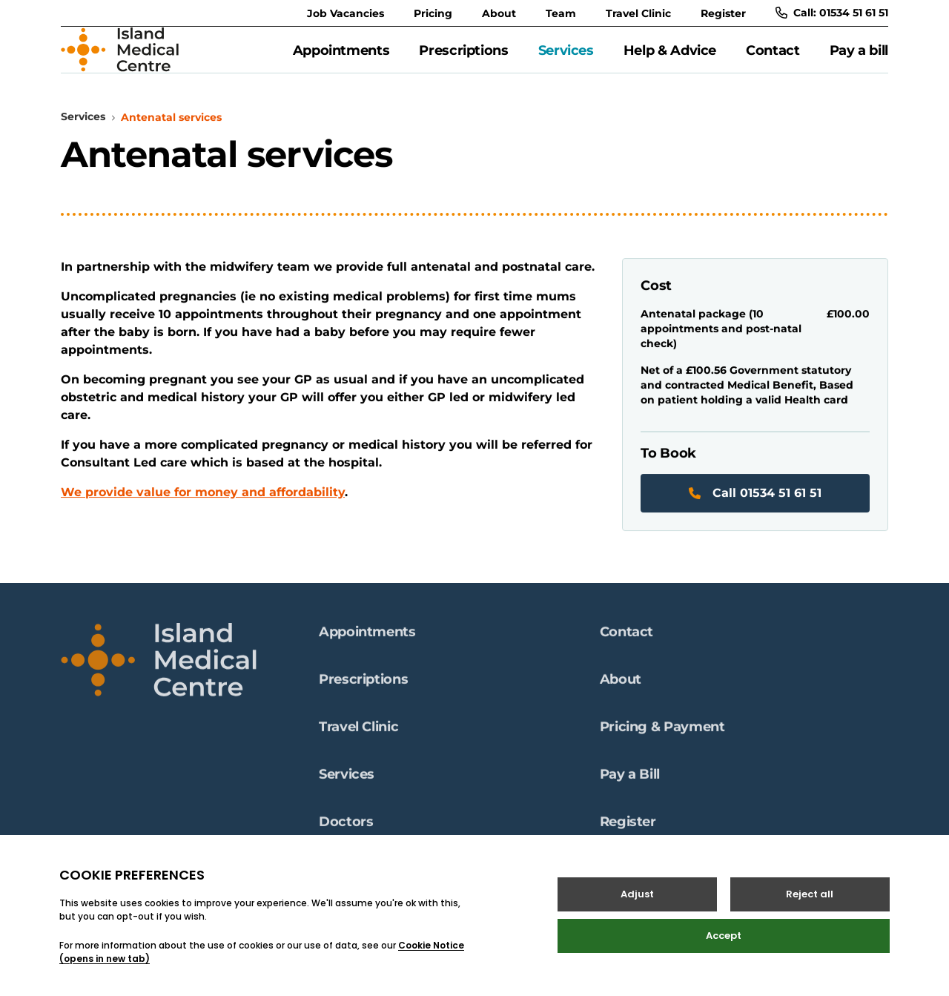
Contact (772, 58)
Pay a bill (859, 58)
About (499, 13)
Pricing (433, 13)
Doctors (346, 826)
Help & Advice (670, 58)
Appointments (341, 58)
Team (561, 13)
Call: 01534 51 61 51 (832, 12)
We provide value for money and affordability (203, 509)
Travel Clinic (638, 13)
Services (566, 58)
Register (723, 13)
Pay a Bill (630, 779)
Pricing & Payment (662, 731)
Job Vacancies (345, 13)
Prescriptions (463, 58)
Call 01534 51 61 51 (755, 510)
